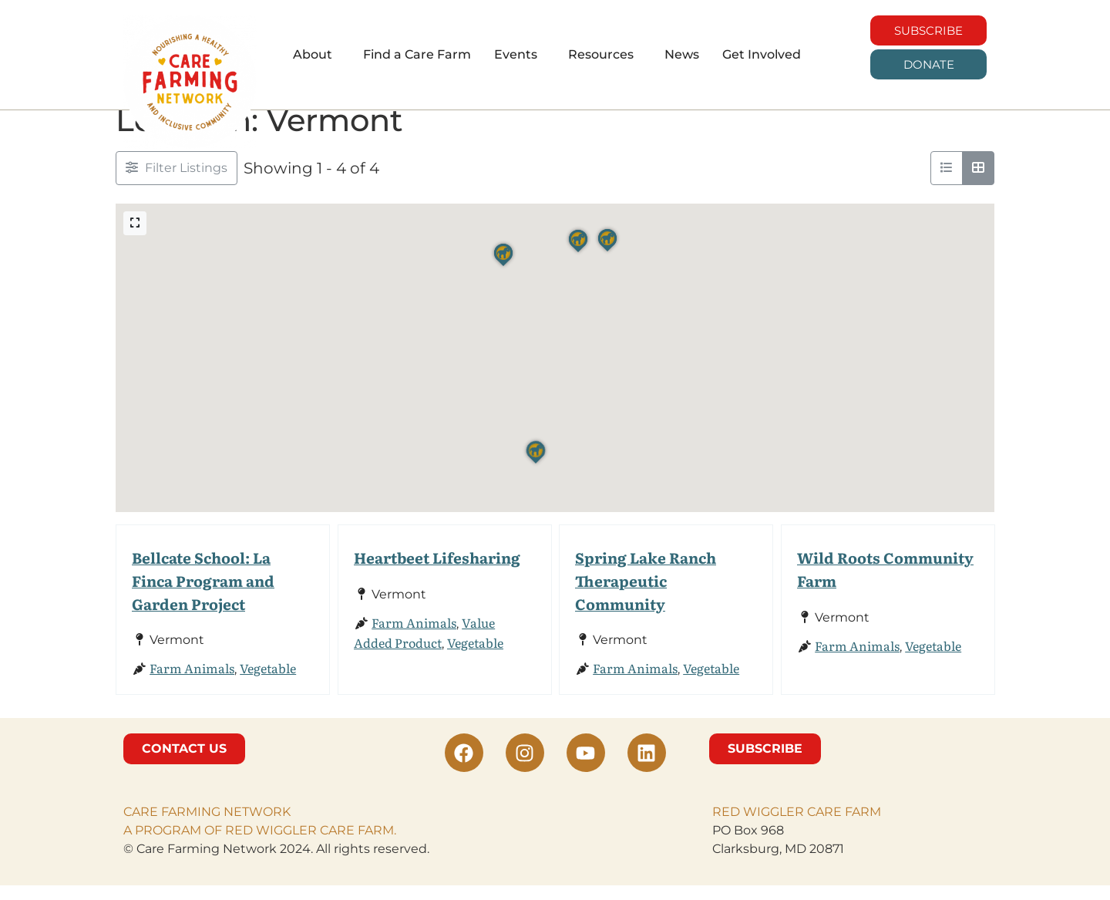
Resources (601, 54)
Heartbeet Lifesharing (437, 572)
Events (515, 54)
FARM (861, 826)
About (312, 54)
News (681, 54)
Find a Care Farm (417, 54)
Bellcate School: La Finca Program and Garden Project (203, 595)
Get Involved (761, 54)
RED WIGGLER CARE (777, 826)
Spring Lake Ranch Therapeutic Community (645, 595)
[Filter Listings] (176, 183)
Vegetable (268, 682)
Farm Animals (192, 682)
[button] (316, 54)
